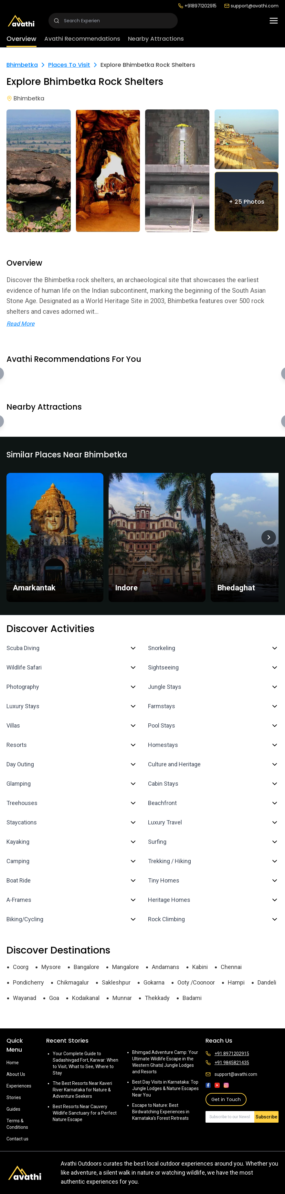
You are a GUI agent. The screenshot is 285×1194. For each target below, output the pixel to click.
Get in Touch (226, 1099)
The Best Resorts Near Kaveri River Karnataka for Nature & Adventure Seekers (82, 1090)
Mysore (51, 967)
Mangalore (125, 967)
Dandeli (267, 982)
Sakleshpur (116, 982)
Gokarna (153, 982)
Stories (13, 1097)
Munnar (122, 998)
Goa (54, 998)
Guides (13, 1109)
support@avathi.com (251, 6)
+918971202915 (197, 6)
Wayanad (24, 998)
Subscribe (266, 1116)
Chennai (231, 967)
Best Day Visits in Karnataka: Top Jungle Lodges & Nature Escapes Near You (165, 1088)
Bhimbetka (22, 65)
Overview (21, 38)
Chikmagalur (73, 982)
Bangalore (86, 967)
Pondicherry (28, 982)
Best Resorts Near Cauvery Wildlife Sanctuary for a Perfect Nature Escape (85, 1113)
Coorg (20, 967)
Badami (192, 998)
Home (12, 1062)
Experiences (18, 1085)
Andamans (165, 967)
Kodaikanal (86, 998)
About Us (15, 1074)
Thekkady (157, 998)
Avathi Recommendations (82, 39)
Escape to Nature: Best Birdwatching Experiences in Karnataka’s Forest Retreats (160, 1112)
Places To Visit (69, 65)
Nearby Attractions (156, 39)
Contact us (17, 1138)
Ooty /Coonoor (196, 982)
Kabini (200, 967)
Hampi (236, 982)
